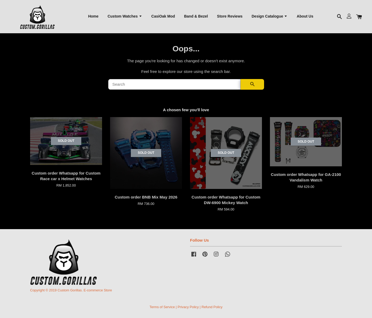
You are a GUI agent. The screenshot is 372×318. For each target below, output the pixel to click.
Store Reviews (229, 16)
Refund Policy (212, 307)
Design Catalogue (270, 16)
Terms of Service (162, 307)
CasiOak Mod (163, 16)
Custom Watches (125, 16)
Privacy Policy (188, 307)
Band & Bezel (196, 16)
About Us (305, 16)
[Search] (174, 84)
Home (93, 16)
